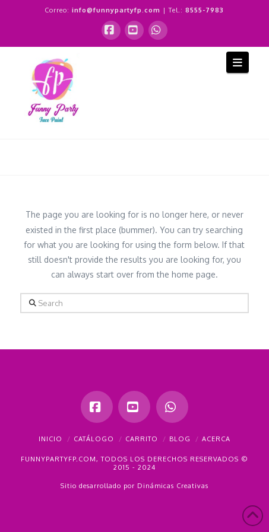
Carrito (141, 439)
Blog (180, 439)
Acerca (216, 439)
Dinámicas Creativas (172, 486)
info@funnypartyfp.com (116, 10)
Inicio (50, 439)
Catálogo (94, 439)
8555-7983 (204, 10)
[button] (237, 62)
